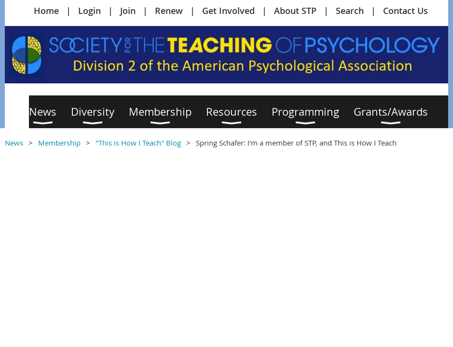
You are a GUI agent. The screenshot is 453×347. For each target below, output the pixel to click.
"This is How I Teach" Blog (138, 142)
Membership (59, 142)
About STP (295, 10)
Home (46, 10)
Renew (169, 10)
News (14, 142)
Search (350, 10)
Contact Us (405, 10)
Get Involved (228, 10)
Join (128, 10)
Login (89, 10)
